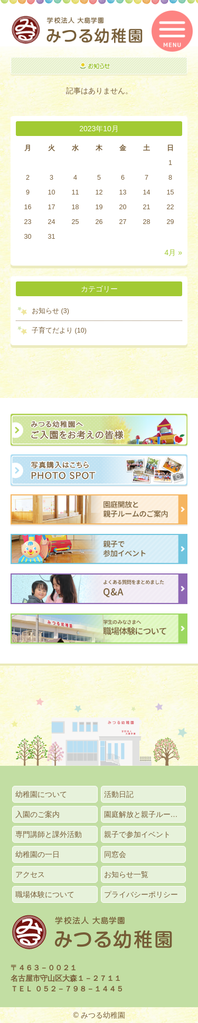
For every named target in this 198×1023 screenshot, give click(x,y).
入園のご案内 (37, 814)
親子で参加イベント (137, 834)
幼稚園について (41, 794)
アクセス (30, 874)
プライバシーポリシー (141, 894)
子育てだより (52, 330)
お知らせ (45, 311)
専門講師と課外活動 (48, 834)
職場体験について (44, 894)
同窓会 (115, 854)
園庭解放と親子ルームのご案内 (145, 814)
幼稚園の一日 (37, 854)
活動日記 (119, 794)
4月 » (173, 252)
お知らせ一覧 (126, 874)
